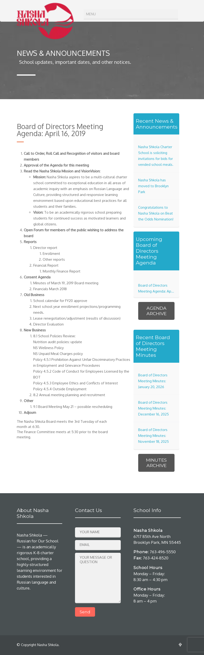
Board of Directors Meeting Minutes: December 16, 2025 (153, 408)
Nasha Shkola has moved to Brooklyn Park (153, 186)
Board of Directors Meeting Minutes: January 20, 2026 (152, 381)
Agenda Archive (156, 310)
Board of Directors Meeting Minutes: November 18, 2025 (153, 435)
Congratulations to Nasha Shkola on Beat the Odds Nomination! (155, 213)
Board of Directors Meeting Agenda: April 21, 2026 (156, 288)
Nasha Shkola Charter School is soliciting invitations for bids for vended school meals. (155, 156)
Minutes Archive (156, 462)
